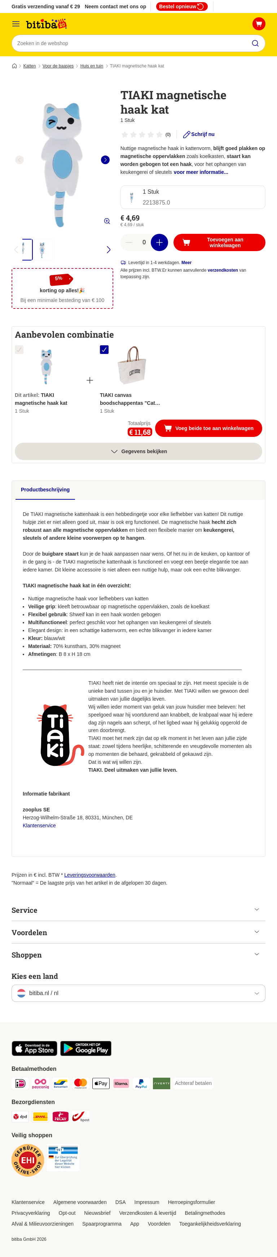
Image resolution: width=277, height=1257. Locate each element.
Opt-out (67, 1213)
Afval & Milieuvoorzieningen (43, 1224)
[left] (19, 160)
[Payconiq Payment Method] (40, 1085)
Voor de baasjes (58, 66)
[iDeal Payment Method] (20, 1085)
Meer (186, 262)
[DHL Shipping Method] (40, 1118)
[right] (105, 160)
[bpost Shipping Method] (80, 1118)
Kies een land (35, 976)
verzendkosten (223, 270)
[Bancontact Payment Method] (60, 1085)
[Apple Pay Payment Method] (101, 1085)
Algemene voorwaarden (80, 1202)
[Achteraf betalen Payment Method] (193, 1083)
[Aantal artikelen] (144, 242)
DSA (120, 1202)
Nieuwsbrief (97, 1213)
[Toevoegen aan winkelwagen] (219, 242)
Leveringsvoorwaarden (89, 875)
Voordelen (159, 1224)
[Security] (28, 1161)
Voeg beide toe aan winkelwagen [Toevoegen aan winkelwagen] (213, 429)
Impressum (147, 1202)
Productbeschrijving (45, 489)
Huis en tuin (91, 66)
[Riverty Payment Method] (161, 1085)
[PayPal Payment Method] (141, 1085)
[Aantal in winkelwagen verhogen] (159, 242)
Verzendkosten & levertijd (147, 1213)
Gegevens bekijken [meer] (138, 451)
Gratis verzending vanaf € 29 (46, 6)
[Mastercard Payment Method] (80, 1085)
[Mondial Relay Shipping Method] (60, 1118)
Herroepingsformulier (191, 1202)
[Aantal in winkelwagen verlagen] (129, 242)
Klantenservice (39, 825)
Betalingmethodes (205, 1213)
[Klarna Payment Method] (121, 1085)
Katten (29, 66)
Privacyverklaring (31, 1213)
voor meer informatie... (201, 172)
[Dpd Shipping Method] (20, 1118)
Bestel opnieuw (182, 6)
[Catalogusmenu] (16, 24)
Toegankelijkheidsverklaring (210, 1224)
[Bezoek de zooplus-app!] (34, 1054)
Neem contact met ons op (115, 6)
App (134, 1224)
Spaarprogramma (102, 1224)
